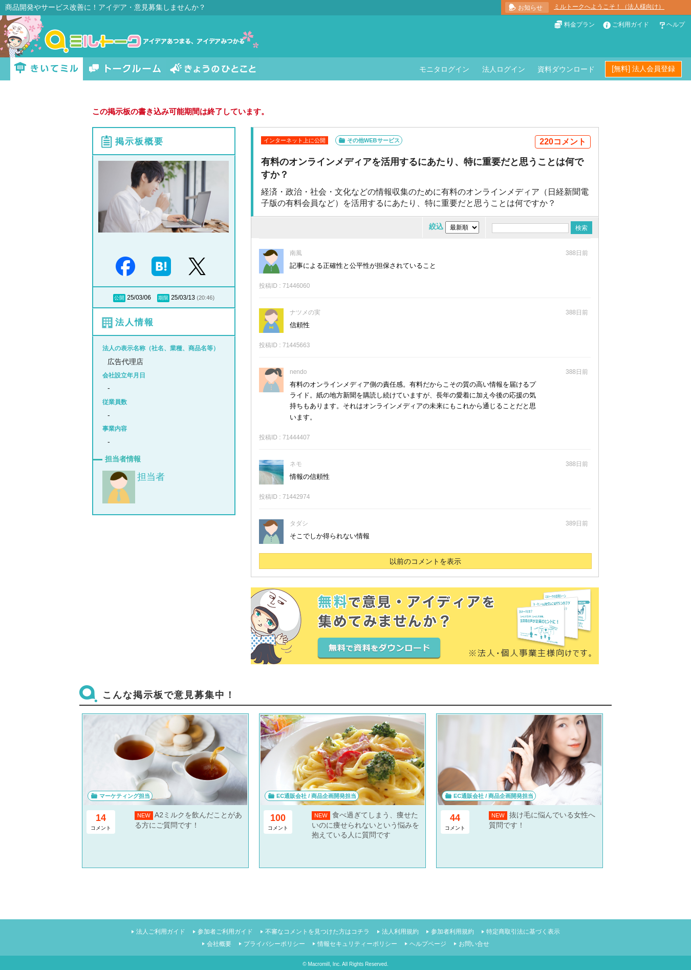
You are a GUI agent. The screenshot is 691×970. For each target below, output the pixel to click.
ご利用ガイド (630, 24)
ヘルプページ (427, 943)
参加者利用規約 (452, 931)
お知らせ (530, 7)
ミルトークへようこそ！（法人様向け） (609, 6)
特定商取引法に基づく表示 (523, 931)
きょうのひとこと (213, 68)
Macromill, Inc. (324, 964)
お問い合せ (474, 943)
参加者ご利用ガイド (225, 931)
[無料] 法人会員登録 (643, 69)
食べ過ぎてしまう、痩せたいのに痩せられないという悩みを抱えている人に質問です (365, 825)
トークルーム (125, 68)
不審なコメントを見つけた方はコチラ (317, 931)
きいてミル (46, 68)
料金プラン (579, 24)
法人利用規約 (400, 931)
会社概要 (219, 943)
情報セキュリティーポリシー (357, 943)
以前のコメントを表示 (425, 561)
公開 (119, 298)
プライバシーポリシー (274, 943)
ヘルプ (675, 24)
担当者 (151, 477)
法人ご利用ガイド (160, 931)
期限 (163, 298)
